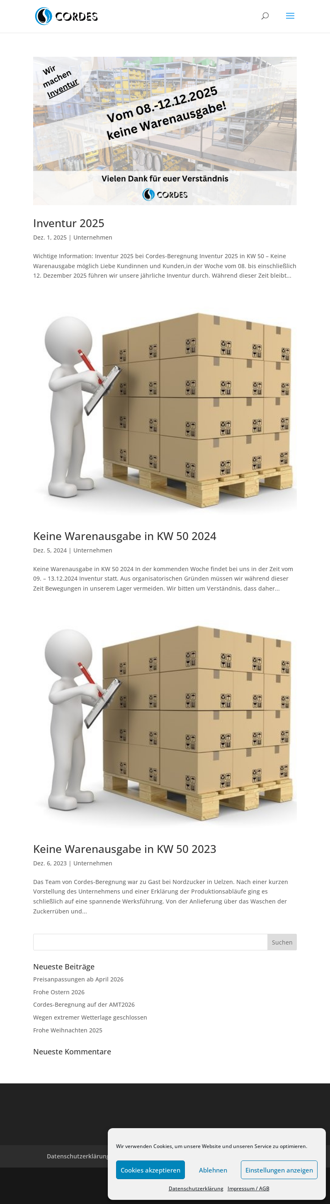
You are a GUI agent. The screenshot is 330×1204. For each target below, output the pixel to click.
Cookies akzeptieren (150, 1170)
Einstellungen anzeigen (279, 1170)
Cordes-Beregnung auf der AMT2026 (84, 1004)
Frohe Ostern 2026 (59, 992)
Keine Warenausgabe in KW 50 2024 (124, 535)
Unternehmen (92, 237)
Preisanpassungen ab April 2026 (78, 979)
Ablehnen (213, 1170)
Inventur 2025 (68, 223)
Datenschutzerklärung (196, 1188)
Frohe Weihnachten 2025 (67, 1030)
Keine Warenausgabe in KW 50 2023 (124, 848)
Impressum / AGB (248, 1188)
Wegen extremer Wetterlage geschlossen (90, 1017)
